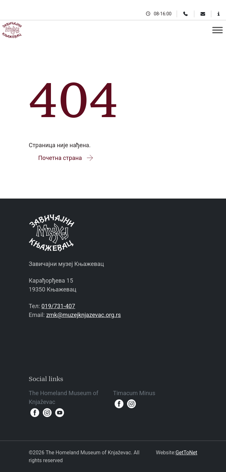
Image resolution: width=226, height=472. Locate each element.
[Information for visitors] (219, 13)
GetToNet (186, 452)
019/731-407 (58, 306)
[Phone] (185, 13)
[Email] (203, 13)
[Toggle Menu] (217, 30)
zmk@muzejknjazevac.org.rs (83, 314)
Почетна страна (66, 157)
